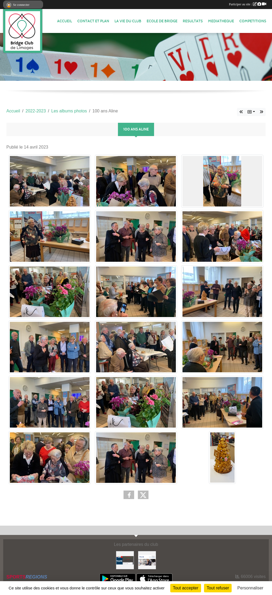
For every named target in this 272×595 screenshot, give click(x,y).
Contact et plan (93, 21)
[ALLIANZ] (147, 560)
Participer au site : (247, 4)
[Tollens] (125, 560)
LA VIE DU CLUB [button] (127, 21)
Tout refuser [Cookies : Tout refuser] (218, 588)
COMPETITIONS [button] (252, 21)
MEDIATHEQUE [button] (221, 21)
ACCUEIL (64, 21)
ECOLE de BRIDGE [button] (162, 21)
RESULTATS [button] (193, 21)
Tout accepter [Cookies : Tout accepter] (185, 588)
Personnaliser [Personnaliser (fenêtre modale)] (250, 588)
